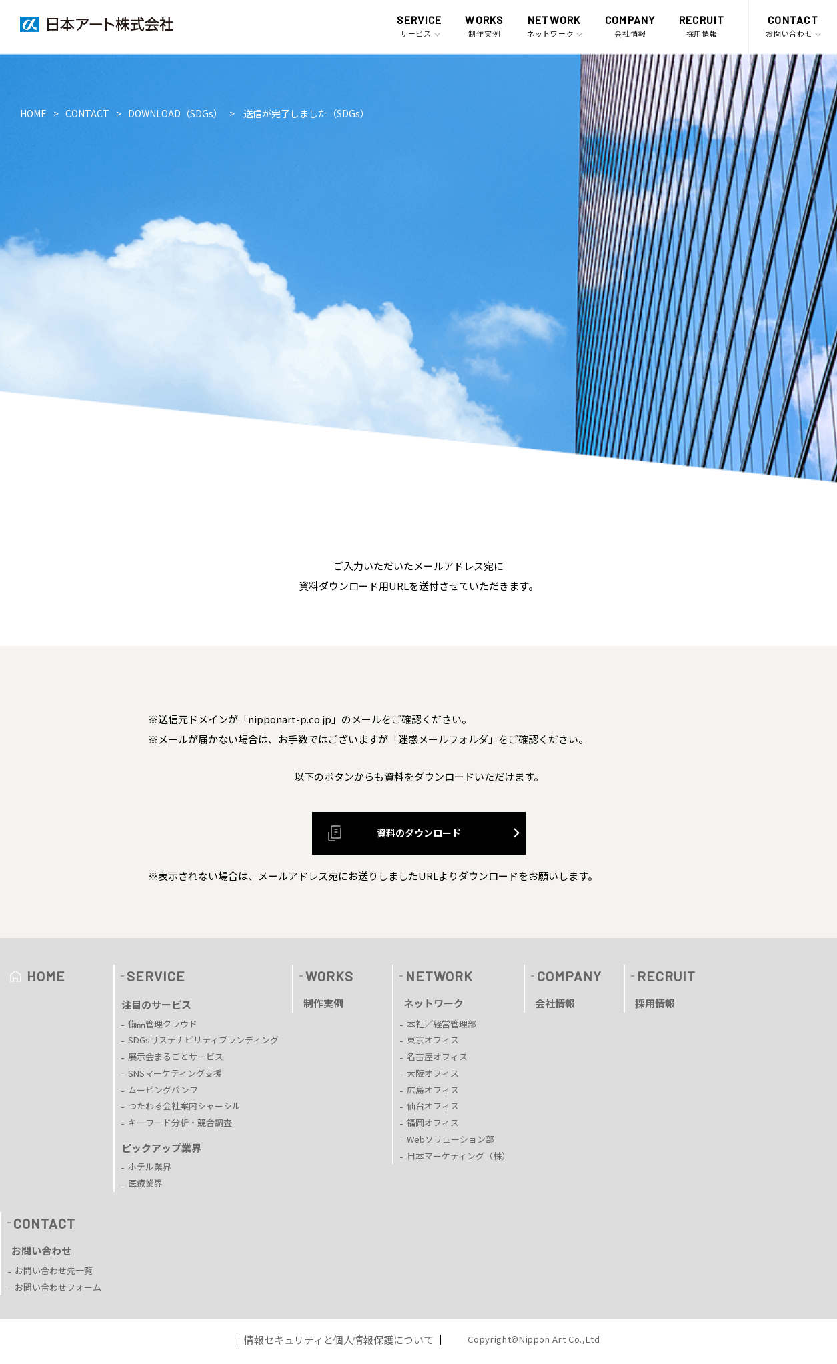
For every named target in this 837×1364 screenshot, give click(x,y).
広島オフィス (433, 1089)
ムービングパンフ (163, 1089)
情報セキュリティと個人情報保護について (339, 1340)
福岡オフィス (433, 1122)
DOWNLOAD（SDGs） (175, 113)
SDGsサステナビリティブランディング (203, 1039)
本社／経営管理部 (441, 1023)
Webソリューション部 (450, 1139)
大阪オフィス (433, 1073)
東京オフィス (433, 1039)
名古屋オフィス (437, 1056)
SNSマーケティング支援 (175, 1073)
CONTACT (87, 113)
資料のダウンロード (390, 833)
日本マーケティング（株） (458, 1155)
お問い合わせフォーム (58, 1287)
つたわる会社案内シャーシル (184, 1105)
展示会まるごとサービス (175, 1056)
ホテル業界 (149, 1166)
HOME (33, 113)
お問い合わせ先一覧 (54, 1270)
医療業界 (145, 1183)
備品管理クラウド (162, 1023)
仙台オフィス (433, 1105)
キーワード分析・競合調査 (180, 1122)
